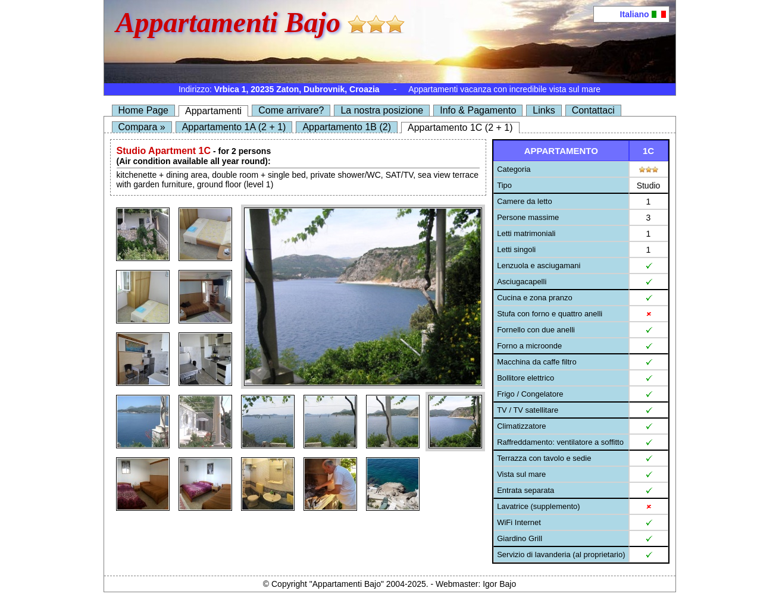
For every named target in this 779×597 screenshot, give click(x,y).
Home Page (143, 110)
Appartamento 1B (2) (346, 127)
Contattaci (593, 110)
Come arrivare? (291, 110)
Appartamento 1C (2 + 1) (460, 127)
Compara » (141, 127)
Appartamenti (213, 111)
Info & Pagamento (478, 110)
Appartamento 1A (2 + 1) (234, 127)
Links (544, 110)
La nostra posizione (381, 110)
